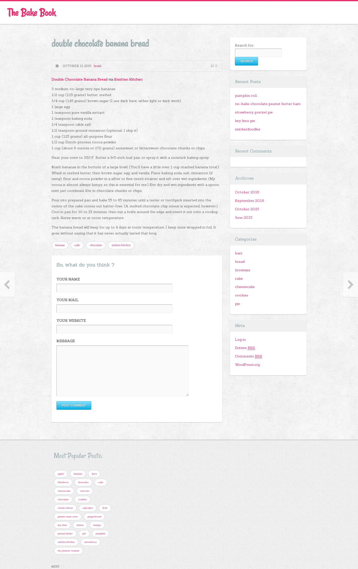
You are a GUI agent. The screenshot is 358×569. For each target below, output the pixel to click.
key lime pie (245, 120)
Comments (248, 356)
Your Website (71, 320)
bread (97, 66)
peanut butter (65, 533)
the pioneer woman (68, 550)
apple (61, 473)
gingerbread (94, 516)
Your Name (68, 279)
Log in (240, 339)
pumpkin (100, 533)
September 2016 (249, 200)
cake (77, 245)
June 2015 (243, 217)
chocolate (96, 245)
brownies (242, 270)
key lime (62, 524)
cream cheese (65, 507)
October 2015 (247, 209)
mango (97, 524)
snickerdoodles (247, 129)
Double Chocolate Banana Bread (79, 79)
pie (237, 303)
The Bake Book (31, 12)
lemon (80, 524)
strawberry (90, 541)
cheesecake (245, 286)
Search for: (244, 45)
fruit (104, 507)
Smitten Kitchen (128, 79)
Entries (245, 347)
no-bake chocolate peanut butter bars (268, 104)
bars (238, 253)
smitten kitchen (121, 245)
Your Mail (67, 300)
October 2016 (247, 192)
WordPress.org (247, 364)
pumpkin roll (246, 95)
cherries (84, 490)
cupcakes (88, 507)
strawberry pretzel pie (254, 112)
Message (65, 341)
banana (60, 245)
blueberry (63, 482)
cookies (241, 295)
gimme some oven (68, 516)
